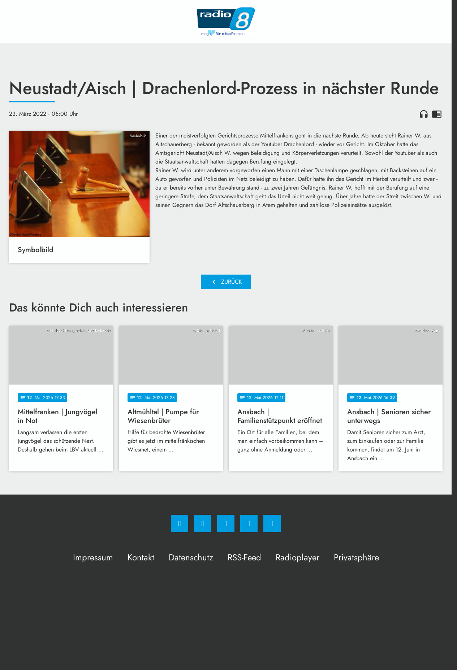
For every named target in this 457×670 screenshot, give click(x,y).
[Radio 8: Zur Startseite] (226, 21)
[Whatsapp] (225, 523)
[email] (272, 523)
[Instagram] (202, 523)
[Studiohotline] (249, 523)
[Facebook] (179, 523)
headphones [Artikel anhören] (424, 114)
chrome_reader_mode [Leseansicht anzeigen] (437, 114)
